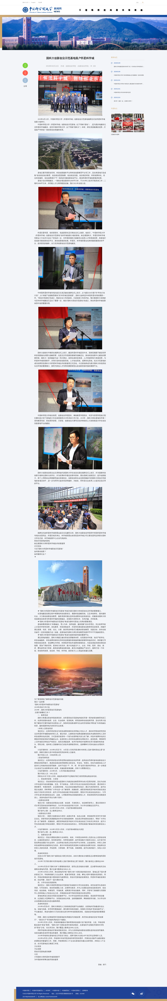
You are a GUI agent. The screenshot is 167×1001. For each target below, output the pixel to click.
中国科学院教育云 (37, 990)
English (33, 2)
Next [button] (141, 123)
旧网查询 (85, 990)
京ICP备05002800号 (29, 996)
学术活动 (123, 7)
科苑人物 (111, 7)
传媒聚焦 (135, 7)
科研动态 (98, 7)
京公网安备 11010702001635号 (47, 996)
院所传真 (105, 7)
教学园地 (92, 7)
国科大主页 (25, 2)
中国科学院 (26, 990)
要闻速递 (86, 7)
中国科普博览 (75, 990)
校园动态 (117, 7)
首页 (80, 7)
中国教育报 (65, 990)
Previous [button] (113, 123)
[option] (127, 125)
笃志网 (40, 2)
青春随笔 (129, 7)
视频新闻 (141, 7)
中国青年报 (55, 990)
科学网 (48, 990)
